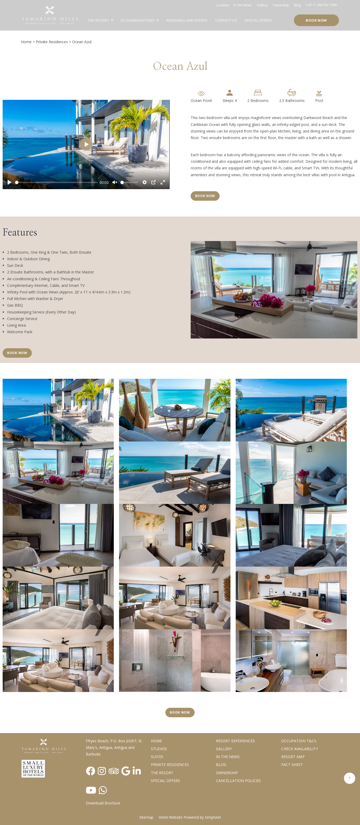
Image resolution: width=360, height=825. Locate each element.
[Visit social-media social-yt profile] (91, 790)
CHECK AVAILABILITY (299, 748)
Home (26, 41)
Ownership (281, 5)
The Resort (98, 20)
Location (222, 5)
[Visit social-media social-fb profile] (90, 771)
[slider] (56, 182)
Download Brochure (103, 803)
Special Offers (258, 20)
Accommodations (138, 20)
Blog (297, 5)
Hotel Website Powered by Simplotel (190, 817)
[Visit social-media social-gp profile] (125, 771)
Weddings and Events (187, 20)
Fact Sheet (292, 764)
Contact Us (226, 20)
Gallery (262, 5)
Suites (157, 756)
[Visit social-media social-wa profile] (103, 790)
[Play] (9, 182)
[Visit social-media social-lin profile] (137, 771)
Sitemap (146, 817)
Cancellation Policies (238, 780)
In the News (228, 756)
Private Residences (52, 41)
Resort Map (293, 756)
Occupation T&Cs (298, 740)
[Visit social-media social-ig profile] (102, 771)
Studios (159, 748)
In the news (242, 5)
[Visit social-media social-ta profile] (114, 771)
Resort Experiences (235, 740)
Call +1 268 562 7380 (321, 5)
